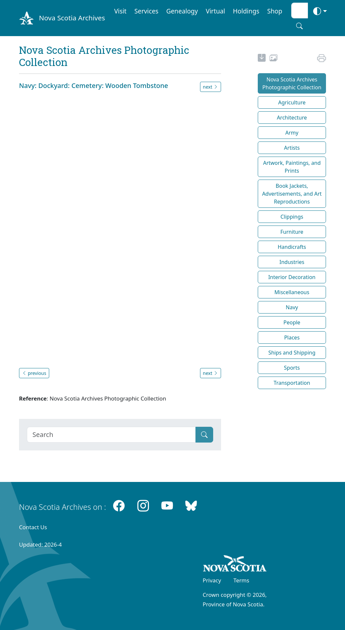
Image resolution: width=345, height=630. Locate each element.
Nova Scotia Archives (72, 17)
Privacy (212, 580)
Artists (292, 147)
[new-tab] (262, 58)
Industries (291, 262)
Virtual (215, 11)
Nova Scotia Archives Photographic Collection (291, 83)
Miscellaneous (291, 292)
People (291, 322)
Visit (120, 11)
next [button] (210, 87)
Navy (292, 307)
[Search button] (299, 25)
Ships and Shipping (291, 352)
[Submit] (204, 435)
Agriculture (291, 102)
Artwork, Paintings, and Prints (292, 166)
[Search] (111, 435)
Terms (241, 580)
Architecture (292, 117)
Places (291, 337)
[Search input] (299, 10)
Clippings (291, 216)
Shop (274, 11)
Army (291, 132)
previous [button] (34, 373)
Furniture (291, 231)
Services (146, 11)
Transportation (292, 382)
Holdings (246, 11)
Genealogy (182, 11)
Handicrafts (292, 246)
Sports (292, 367)
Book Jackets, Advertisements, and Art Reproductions (292, 193)
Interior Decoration (291, 277)
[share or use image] (273, 58)
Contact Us (33, 527)
